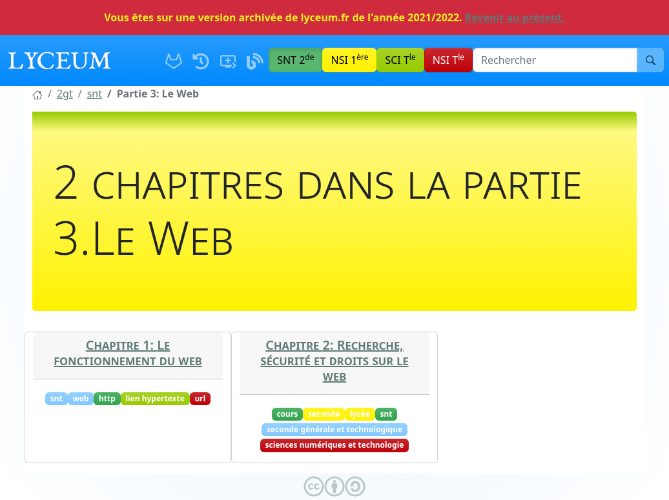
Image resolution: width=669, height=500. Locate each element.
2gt (65, 93)
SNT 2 (295, 59)
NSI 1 (349, 59)
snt (94, 93)
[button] (37, 93)
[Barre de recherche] (555, 60)
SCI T (400, 59)
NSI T (448, 59)
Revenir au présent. (515, 17)
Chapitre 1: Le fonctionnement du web (128, 352)
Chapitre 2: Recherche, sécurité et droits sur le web (334, 360)
